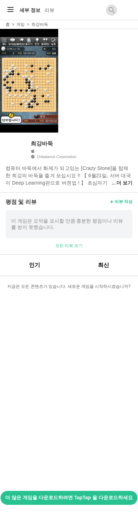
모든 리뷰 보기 (69, 245)
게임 (20, 24)
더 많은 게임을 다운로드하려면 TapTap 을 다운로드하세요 (68, 497)
